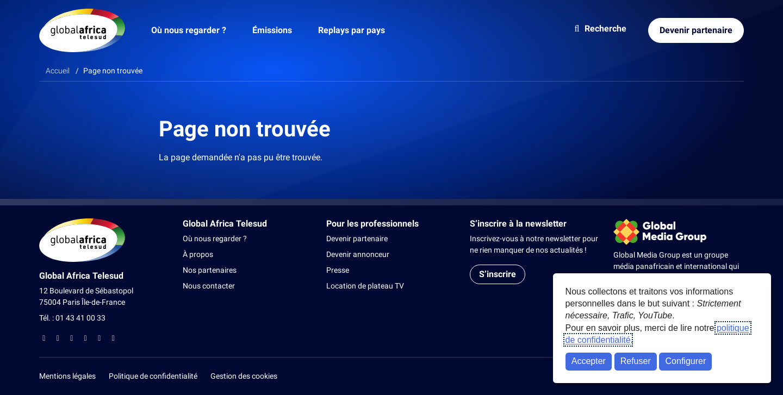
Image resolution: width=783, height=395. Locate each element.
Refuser (635, 361)
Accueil (58, 70)
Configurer (686, 361)
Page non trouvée (112, 70)
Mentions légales (67, 376)
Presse (337, 270)
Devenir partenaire (696, 30)
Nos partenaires (210, 270)
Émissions (272, 30)
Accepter (588, 361)
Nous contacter (209, 285)
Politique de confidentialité (153, 376)
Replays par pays (351, 30)
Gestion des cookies (243, 376)
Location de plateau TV (365, 285)
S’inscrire (497, 274)
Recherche (598, 28)
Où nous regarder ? (188, 30)
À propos (198, 254)
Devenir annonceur (357, 254)
